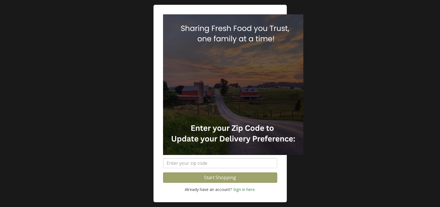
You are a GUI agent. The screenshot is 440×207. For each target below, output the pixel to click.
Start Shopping (220, 177)
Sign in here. (244, 189)
